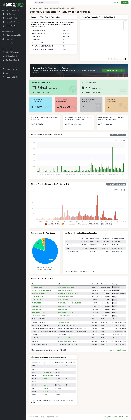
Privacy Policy (107, 417)
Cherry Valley (47, 372)
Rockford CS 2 (36, 306)
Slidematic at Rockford (39, 316)
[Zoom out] (125, 25)
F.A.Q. (126, 417)
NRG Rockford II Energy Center (42, 290)
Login (116, 2)
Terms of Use (118, 417)
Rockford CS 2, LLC (64, 306)
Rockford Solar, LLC (64, 309)
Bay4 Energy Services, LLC (66, 296)
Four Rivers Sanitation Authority (68, 293)
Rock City (45, 388)
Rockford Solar (36, 309)
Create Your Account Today (113, 70)
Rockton (45, 391)
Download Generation (118, 135)
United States (37, 8)
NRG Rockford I (37, 287)
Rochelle (45, 385)
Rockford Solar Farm (38, 312)
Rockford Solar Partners (65, 312)
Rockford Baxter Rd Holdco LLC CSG (69, 303)
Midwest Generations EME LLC (68, 341)
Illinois (46, 8)
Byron (44, 369)
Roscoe (45, 394)
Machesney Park (48, 375)
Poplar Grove (47, 382)
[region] (13, 213)
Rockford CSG (36, 303)
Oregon (45, 378)
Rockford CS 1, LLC (64, 300)
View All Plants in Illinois (118, 350)
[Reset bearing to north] (125, 28)
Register (124, 2)
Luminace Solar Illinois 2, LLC (67, 316)
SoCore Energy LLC (64, 338)
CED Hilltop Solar (37, 296)
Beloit (44, 366)
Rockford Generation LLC (66, 287)
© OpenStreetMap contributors (115, 59)
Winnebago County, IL (57, 8)
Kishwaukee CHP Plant (39, 293)
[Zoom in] (125, 22)
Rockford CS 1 (36, 300)
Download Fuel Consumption (116, 184)
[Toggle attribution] (125, 59)
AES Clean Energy (63, 319)
